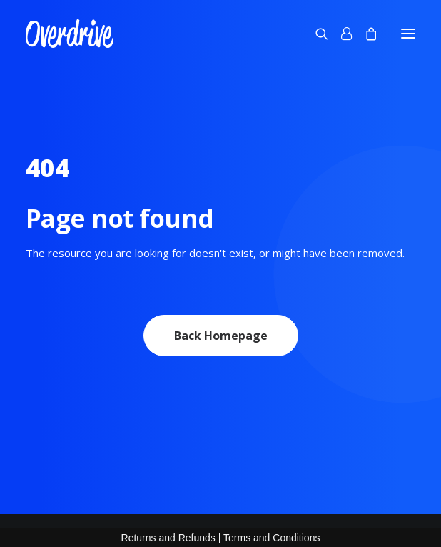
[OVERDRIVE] (69, 33)
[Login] (340, 33)
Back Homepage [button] (221, 335)
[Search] (315, 33)
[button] (408, 33)
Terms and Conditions (271, 537)
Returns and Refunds (168, 537)
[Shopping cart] (364, 33)
